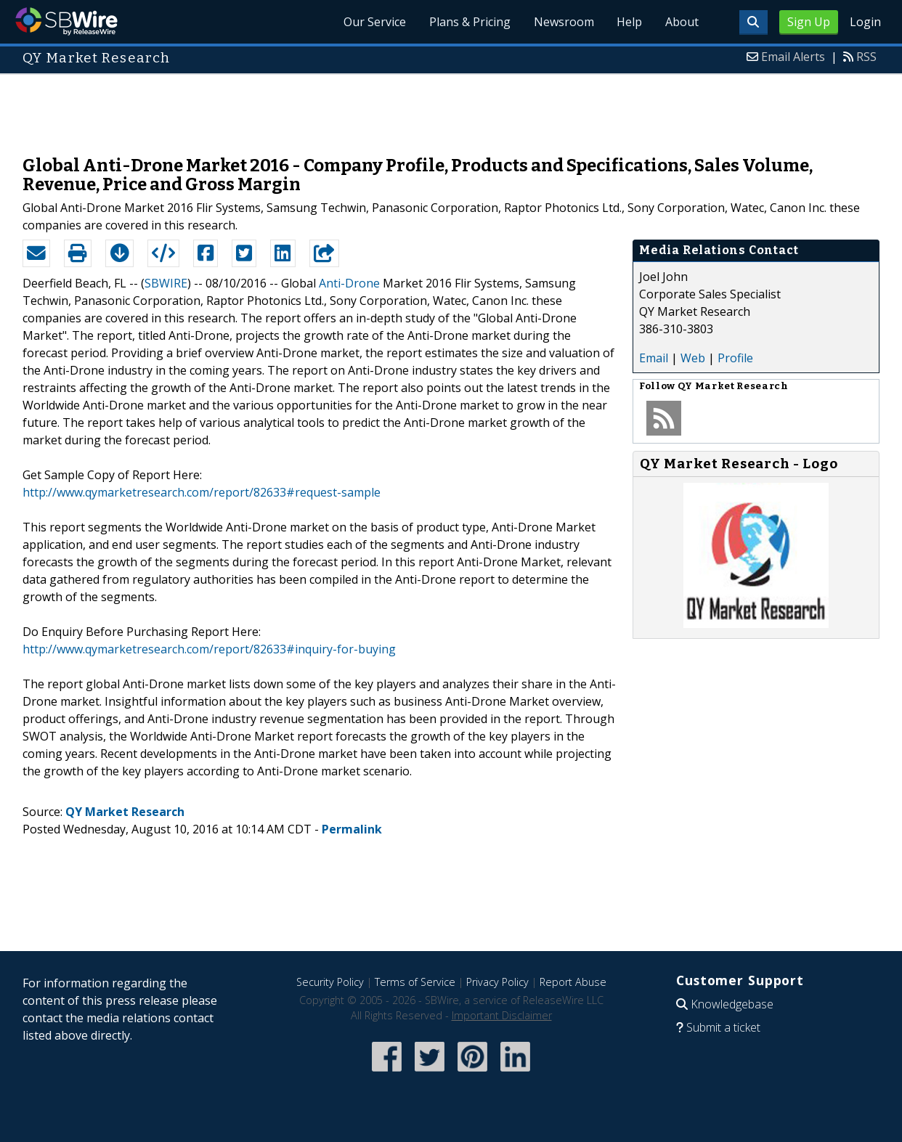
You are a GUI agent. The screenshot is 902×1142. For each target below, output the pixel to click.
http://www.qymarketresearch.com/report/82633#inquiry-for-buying (209, 649)
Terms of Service (415, 982)
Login (865, 22)
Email (653, 358)
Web (692, 358)
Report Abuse (573, 982)
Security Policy (330, 982)
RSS (866, 57)
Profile (735, 358)
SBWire (66, 21)
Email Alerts (793, 57)
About (682, 22)
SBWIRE (166, 283)
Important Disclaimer (502, 1015)
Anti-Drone (349, 283)
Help (629, 22)
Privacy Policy (497, 982)
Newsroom (563, 22)
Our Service (374, 22)
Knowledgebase (732, 1004)
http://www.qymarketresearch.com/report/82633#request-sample (202, 492)
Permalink (352, 829)
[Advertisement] (451, 107)
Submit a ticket (723, 1027)
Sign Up (808, 22)
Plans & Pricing (469, 22)
